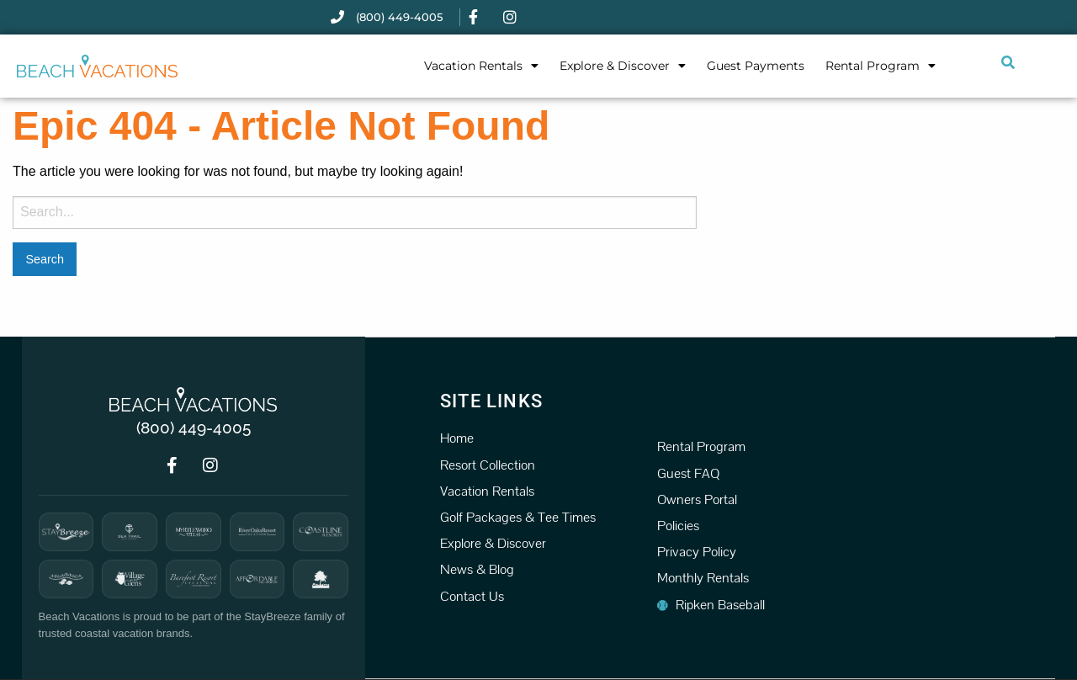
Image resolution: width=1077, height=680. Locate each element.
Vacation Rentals (481, 65)
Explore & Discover (623, 65)
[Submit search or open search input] (1008, 62)
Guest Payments (755, 65)
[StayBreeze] (66, 532)
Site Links (491, 400)
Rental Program (880, 65)
